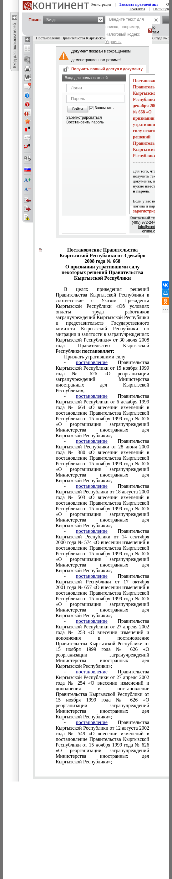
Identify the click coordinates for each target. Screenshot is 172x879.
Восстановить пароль (85, 122)
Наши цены (162, 9)
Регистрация (101, 4)
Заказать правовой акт (138, 4)
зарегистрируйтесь (151, 211)
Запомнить (104, 108)
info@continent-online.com (151, 229)
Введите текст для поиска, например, (124, 30)
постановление (92, 362)
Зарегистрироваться (84, 117)
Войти (77, 109)
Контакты (137, 9)
